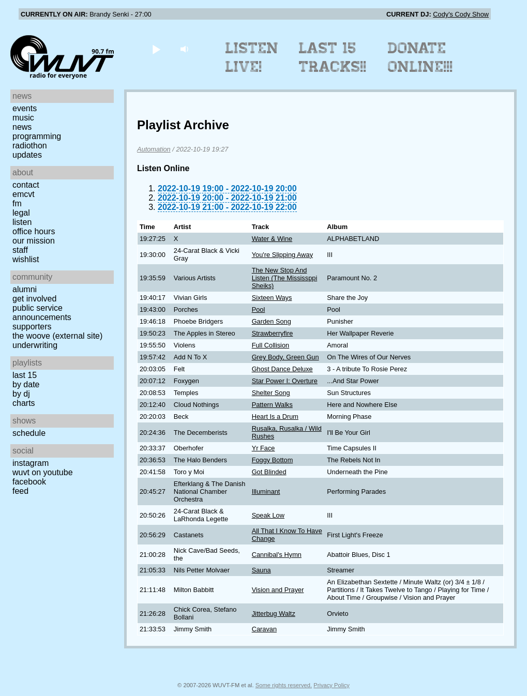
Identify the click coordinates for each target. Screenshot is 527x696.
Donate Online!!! (420, 57)
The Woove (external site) (57, 335)
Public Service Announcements (41, 313)
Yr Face (263, 448)
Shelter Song (271, 393)
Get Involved (34, 298)
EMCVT (23, 194)
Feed (20, 491)
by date (25, 384)
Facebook (29, 481)
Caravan (264, 629)
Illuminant (266, 491)
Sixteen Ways (272, 297)
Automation (154, 149)
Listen (22, 222)
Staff (20, 250)
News (22, 127)
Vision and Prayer (278, 590)
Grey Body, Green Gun (285, 357)
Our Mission (33, 240)
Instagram (30, 463)
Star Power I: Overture (285, 381)
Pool (258, 309)
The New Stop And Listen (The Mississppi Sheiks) (285, 278)
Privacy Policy (331, 685)
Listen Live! (252, 57)
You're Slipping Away (282, 255)
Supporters (32, 326)
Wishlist (25, 259)
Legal (21, 212)
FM (17, 203)
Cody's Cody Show (461, 14)
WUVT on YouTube (42, 472)
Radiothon (29, 145)
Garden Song (271, 321)
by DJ (21, 393)
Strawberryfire (272, 333)
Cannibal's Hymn (277, 554)
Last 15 (24, 375)
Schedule (29, 433)
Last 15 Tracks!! (333, 57)
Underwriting (34, 345)
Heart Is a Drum (275, 416)
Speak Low (268, 515)
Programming (36, 136)
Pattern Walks (272, 404)
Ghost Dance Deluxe (282, 369)
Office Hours (33, 231)
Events (24, 108)
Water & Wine (272, 239)
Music (23, 117)
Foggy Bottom (272, 460)
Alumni (24, 289)
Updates (27, 154)
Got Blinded (269, 472)
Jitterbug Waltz (273, 613)
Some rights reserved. (283, 685)
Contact (25, 184)
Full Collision (271, 345)
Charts (23, 403)
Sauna (261, 570)
